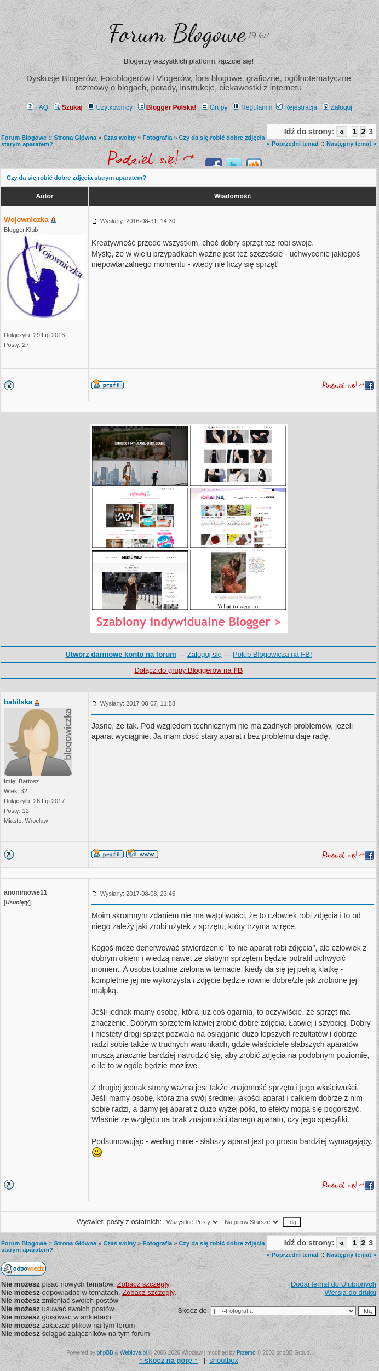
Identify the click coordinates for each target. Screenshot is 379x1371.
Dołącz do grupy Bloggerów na (188, 670)
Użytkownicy (110, 107)
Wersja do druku (350, 1292)
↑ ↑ (168, 1360)
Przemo (246, 1353)
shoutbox (223, 1360)
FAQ (37, 107)
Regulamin (252, 107)
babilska (18, 702)
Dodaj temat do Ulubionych (333, 1284)
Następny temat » (351, 143)
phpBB (105, 1353)
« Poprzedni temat (293, 143)
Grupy (215, 107)
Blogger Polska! (167, 107)
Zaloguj (337, 107)
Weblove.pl (133, 1353)
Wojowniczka (26, 219)
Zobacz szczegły (143, 1284)
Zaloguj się (204, 654)
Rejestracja (296, 107)
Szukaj (68, 107)
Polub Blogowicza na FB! (272, 654)
